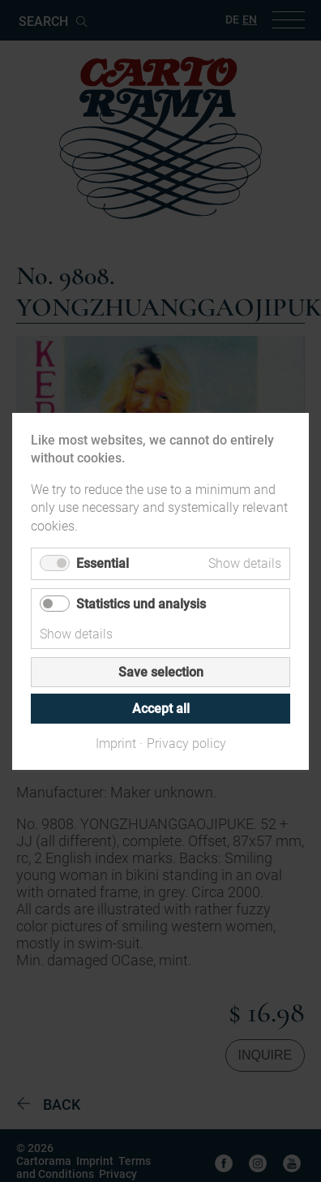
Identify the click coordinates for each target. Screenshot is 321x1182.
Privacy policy (186, 742)
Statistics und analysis (141, 603)
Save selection (160, 671)
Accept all (161, 708)
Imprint (116, 742)
